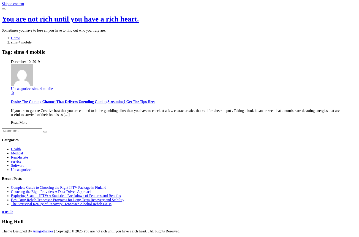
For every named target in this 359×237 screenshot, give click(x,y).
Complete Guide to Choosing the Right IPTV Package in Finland (58, 187)
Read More (19, 122)
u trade (7, 212)
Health (16, 149)
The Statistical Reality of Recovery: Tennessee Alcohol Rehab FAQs (61, 204)
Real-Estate (19, 157)
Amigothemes (43, 231)
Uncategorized (21, 89)
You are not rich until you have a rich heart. (70, 19)
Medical (17, 153)
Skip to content (13, 4)
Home (15, 38)
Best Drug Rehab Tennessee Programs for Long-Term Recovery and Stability (67, 200)
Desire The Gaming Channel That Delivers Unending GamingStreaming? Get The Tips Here (83, 102)
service (16, 161)
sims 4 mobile (42, 89)
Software (17, 165)
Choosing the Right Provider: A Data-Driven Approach (51, 192)
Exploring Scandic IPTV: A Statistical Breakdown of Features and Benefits (66, 196)
